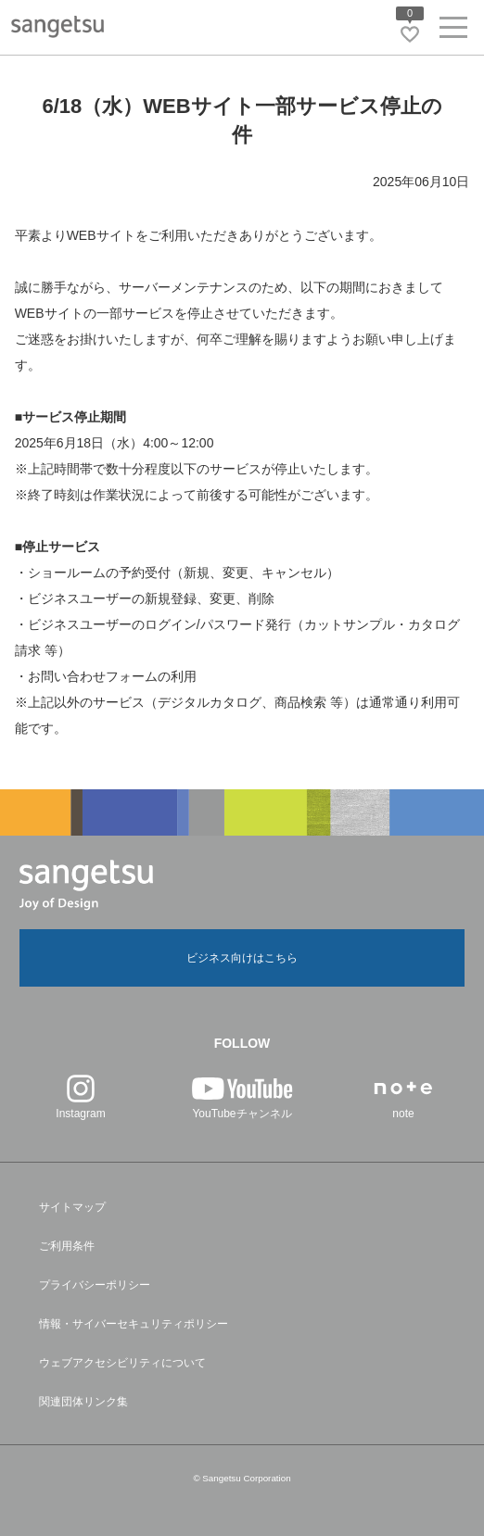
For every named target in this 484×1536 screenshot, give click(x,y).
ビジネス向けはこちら (242, 957)
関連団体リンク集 (83, 1401)
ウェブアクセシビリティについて (122, 1362)
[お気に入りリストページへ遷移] (410, 34)
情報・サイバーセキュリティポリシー (133, 1323)
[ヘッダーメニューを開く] (453, 31)
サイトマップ (72, 1207)
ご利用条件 (67, 1246)
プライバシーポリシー (94, 1284)
